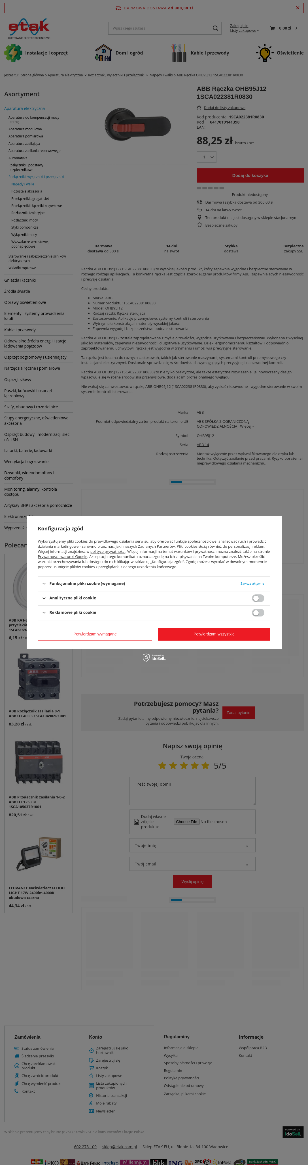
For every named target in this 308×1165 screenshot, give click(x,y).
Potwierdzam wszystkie (214, 634)
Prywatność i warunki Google (63, 556)
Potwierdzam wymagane (95, 634)
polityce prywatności (108, 551)
